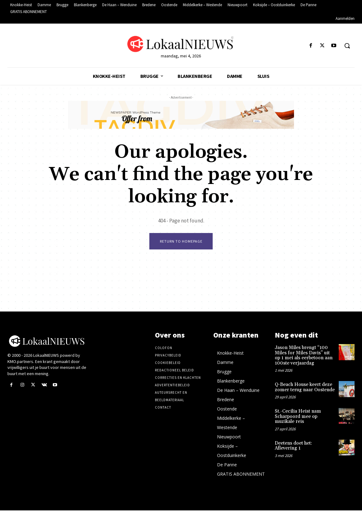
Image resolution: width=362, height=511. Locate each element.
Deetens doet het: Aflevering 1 (293, 446)
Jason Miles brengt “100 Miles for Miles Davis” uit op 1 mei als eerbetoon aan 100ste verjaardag (304, 356)
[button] (347, 45)
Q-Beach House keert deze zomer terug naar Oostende (305, 387)
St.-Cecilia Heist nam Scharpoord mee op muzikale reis (298, 417)
